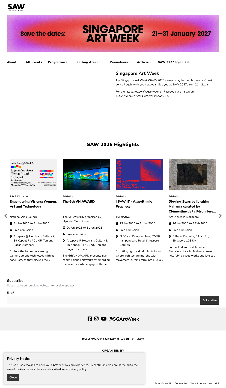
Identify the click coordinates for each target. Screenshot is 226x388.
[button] (7, 216)
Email (10, 293)
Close (13, 378)
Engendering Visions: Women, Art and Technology (33, 204)
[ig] (96, 319)
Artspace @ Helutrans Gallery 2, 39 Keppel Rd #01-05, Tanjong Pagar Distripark (34, 240)
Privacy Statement (197, 383)
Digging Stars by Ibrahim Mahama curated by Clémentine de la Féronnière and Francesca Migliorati (191, 206)
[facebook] (90, 319)
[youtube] (104, 319)
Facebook (170, 92)
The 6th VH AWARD (79, 201)
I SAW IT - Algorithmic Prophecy (134, 204)
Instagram (188, 92)
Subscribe (210, 300)
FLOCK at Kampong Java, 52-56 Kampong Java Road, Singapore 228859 (140, 240)
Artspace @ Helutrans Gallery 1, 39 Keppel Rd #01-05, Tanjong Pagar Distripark (87, 245)
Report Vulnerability (164, 383)
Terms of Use (181, 383)
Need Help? (214, 383)
